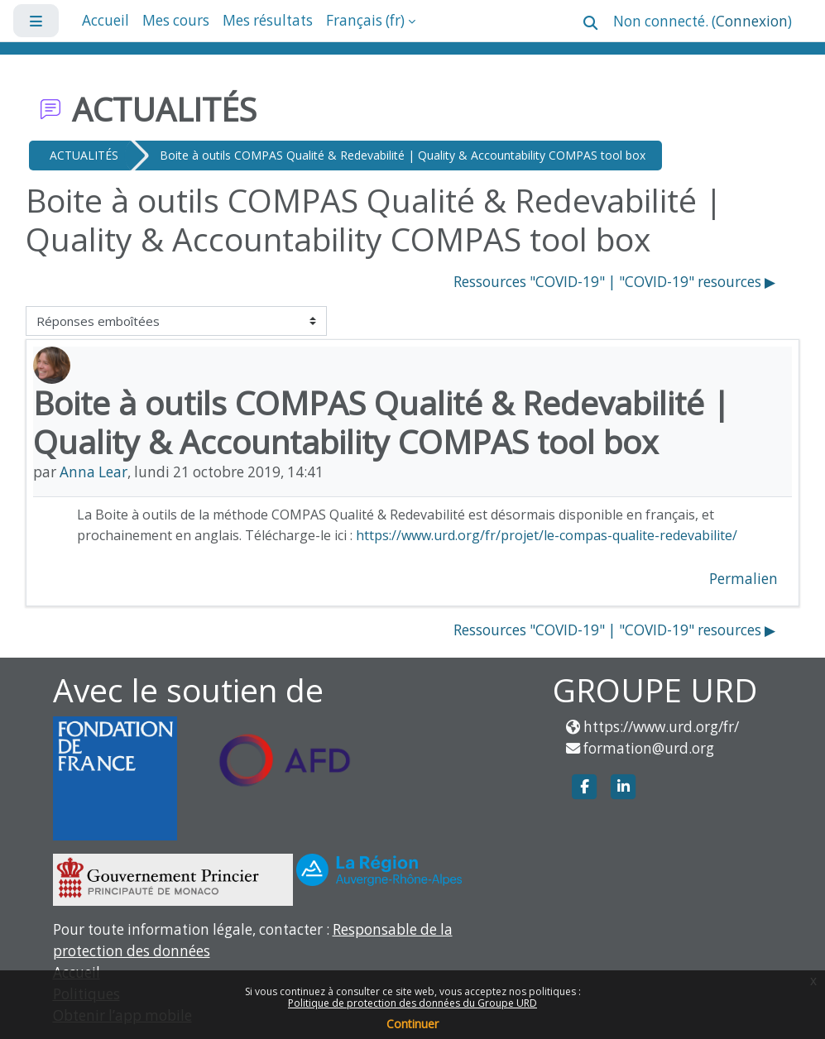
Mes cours (175, 20)
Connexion (752, 21)
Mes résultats (268, 20)
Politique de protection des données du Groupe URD (412, 1003)
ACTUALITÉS (84, 155)
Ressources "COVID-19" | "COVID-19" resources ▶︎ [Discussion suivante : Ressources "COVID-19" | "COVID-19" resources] (614, 281)
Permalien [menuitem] (743, 578)
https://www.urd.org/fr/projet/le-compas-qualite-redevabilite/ (546, 535)
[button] (590, 22)
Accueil (105, 20)
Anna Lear (93, 471)
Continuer (412, 1024)
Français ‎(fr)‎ (365, 20)
